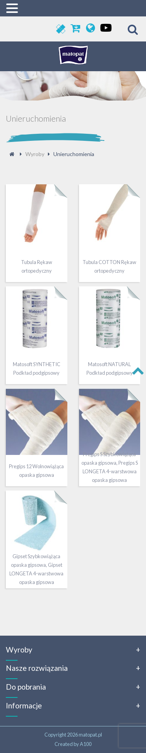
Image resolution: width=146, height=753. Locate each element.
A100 (85, 744)
